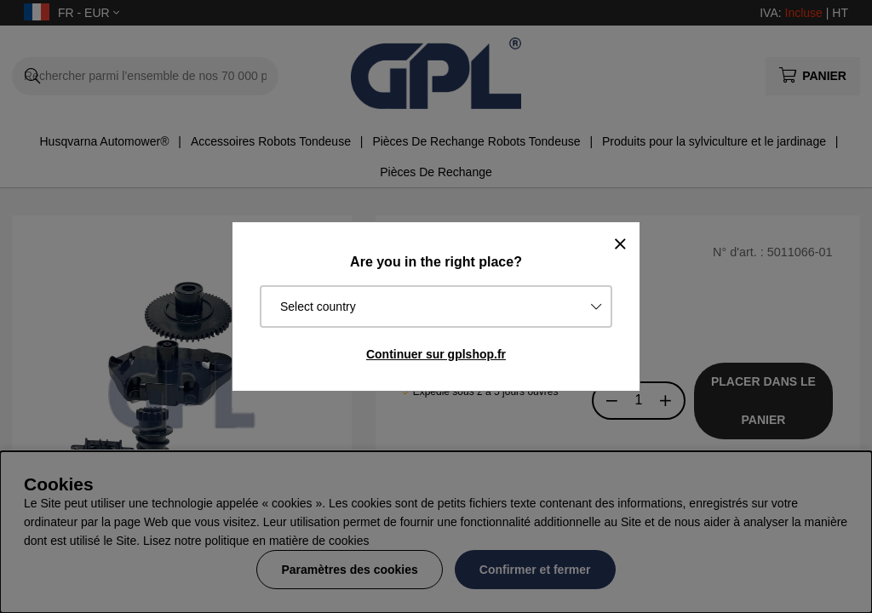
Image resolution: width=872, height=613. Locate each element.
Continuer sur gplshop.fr (436, 354)
